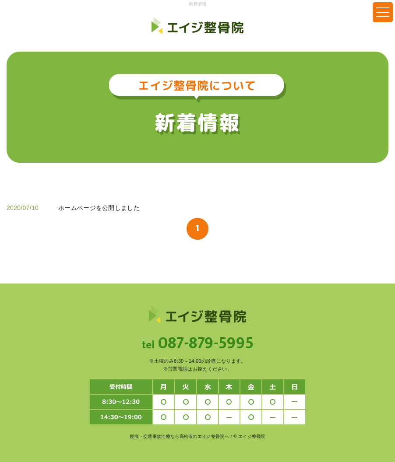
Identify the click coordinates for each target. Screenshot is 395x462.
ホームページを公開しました (99, 207)
